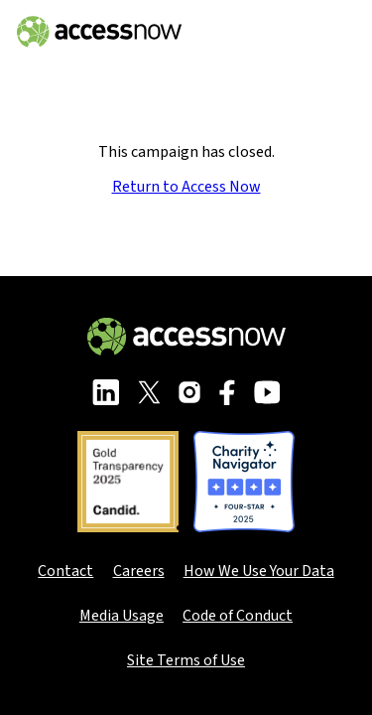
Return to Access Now (186, 187)
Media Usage (121, 616)
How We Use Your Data (259, 571)
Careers (139, 571)
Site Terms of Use (186, 660)
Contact (65, 571)
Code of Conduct (238, 616)
